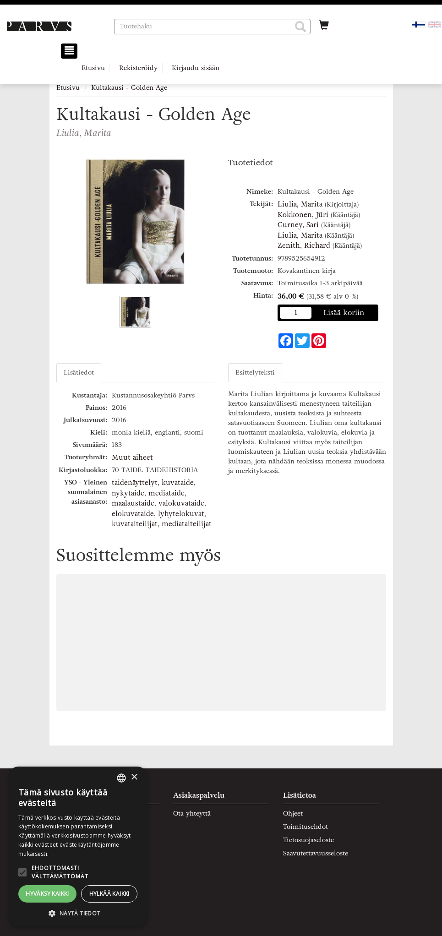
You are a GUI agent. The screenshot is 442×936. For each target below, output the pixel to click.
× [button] (134, 777)
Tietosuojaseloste (308, 840)
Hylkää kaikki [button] (109, 894)
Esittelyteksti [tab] (255, 372)
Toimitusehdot (305, 827)
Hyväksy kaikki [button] (47, 894)
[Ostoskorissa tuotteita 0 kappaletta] (324, 26)
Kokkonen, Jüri (303, 215)
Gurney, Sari (298, 225)
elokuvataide (133, 514)
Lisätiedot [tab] (79, 372)
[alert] (78, 847)
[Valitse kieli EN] (434, 24)
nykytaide (128, 493)
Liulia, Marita (300, 204)
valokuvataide (181, 503)
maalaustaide (133, 503)
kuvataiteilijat (135, 524)
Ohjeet (293, 813)
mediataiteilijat (187, 524)
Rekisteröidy (138, 68)
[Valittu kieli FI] (418, 24)
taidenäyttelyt (135, 483)
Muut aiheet (132, 457)
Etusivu (93, 68)
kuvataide (178, 483)
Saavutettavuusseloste (315, 853)
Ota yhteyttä (192, 813)
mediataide (166, 493)
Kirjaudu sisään (195, 68)
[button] (300, 26)
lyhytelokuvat (181, 514)
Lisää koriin (344, 312)
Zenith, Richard (304, 245)
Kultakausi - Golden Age (129, 88)
